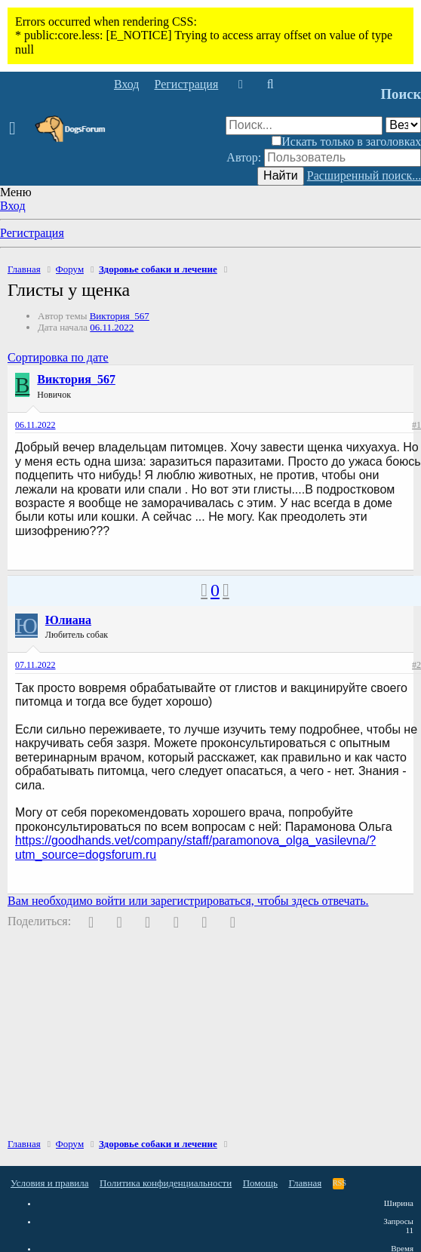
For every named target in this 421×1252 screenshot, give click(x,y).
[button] (17, 129)
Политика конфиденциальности (166, 1183)
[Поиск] (269, 84)
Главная (305, 1183)
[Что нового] (240, 84)
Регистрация (32, 232)
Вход (13, 205)
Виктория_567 (119, 315)
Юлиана (68, 620)
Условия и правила (50, 1183)
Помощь (260, 1183)
